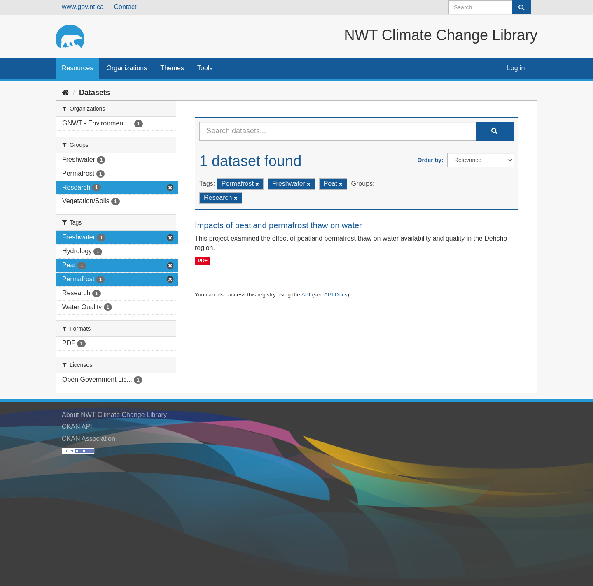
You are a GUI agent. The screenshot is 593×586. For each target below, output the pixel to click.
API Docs (336, 295)
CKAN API (77, 426)
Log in (516, 68)
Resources (77, 68)
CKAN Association (88, 438)
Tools (204, 68)
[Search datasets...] (337, 131)
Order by (429, 160)
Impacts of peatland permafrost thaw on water (278, 225)
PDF (203, 261)
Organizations (126, 68)
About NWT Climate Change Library (114, 414)
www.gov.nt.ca (83, 6)
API (306, 295)
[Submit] (521, 7)
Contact (125, 6)
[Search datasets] (489, 7)
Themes (172, 68)
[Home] (65, 92)
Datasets (94, 92)
